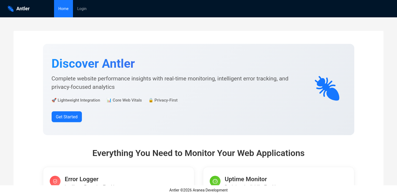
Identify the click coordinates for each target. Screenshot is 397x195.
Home (63, 8)
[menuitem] (63, 8)
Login (82, 8)
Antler (18, 8)
